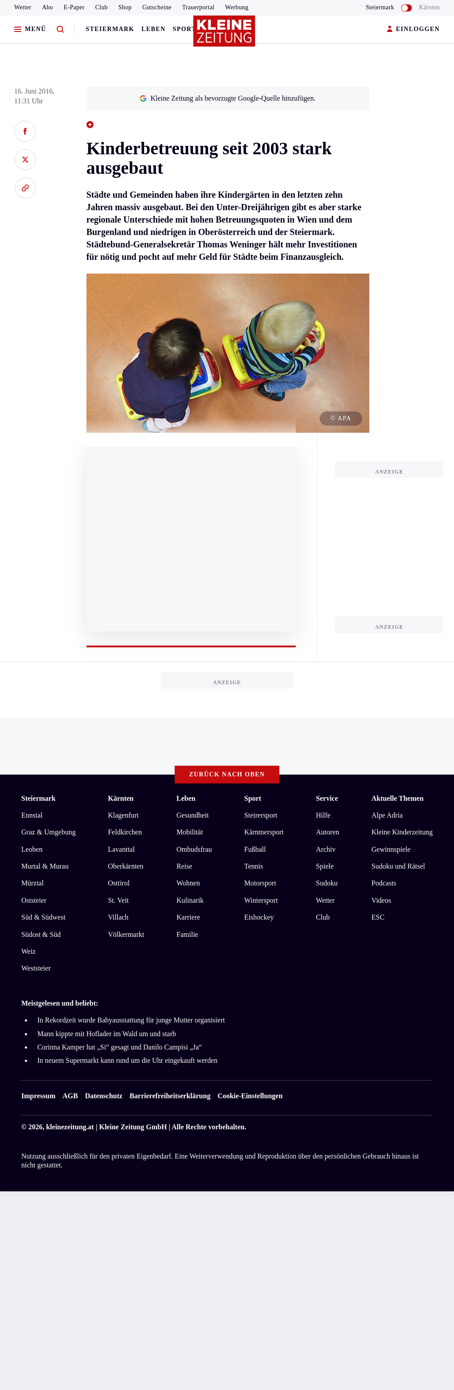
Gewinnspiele (391, 849)
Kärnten (429, 7)
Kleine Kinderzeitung (402, 832)
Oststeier (34, 900)
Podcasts (384, 883)
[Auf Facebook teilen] (25, 131)
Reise (184, 866)
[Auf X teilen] (25, 159)
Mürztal (32, 883)
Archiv (326, 849)
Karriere (188, 917)
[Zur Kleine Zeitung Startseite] (224, 35)
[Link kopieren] (25, 188)
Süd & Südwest (43, 917)
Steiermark (110, 29)
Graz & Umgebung (48, 832)
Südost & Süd (41, 934)
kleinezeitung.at (70, 1127)
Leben (153, 29)
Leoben (32, 849)
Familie (187, 934)
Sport (184, 29)
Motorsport (260, 883)
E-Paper (74, 7)
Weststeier (36, 968)
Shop (125, 7)
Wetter (22, 7)
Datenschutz (103, 1096)
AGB (70, 1096)
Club (101, 7)
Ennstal (32, 815)
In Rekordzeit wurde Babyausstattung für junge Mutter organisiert (131, 1020)
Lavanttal (121, 849)
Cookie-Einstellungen (250, 1096)
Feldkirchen (124, 832)
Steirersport (261, 815)
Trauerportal (198, 7)
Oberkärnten (125, 866)
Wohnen (188, 883)
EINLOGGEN (413, 29)
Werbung (237, 7)
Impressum (38, 1096)
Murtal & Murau (45, 866)
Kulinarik (190, 900)
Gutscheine (157, 7)
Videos (381, 900)
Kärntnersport (264, 832)
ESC (378, 917)
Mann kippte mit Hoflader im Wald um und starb (106, 1034)
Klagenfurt (123, 815)
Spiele (325, 866)
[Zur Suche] (60, 29)
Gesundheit (192, 815)
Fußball (255, 849)
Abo (47, 7)
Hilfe (323, 815)
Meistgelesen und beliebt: (59, 1003)
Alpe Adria (387, 815)
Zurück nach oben (227, 774)
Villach (118, 917)
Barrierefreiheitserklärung (169, 1096)
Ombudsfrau (194, 849)
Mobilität (189, 832)
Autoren (327, 832)
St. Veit (118, 900)
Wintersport (261, 900)
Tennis (253, 866)
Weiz (28, 951)
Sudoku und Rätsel (398, 866)
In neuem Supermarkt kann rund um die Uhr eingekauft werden (127, 1060)
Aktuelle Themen (397, 798)
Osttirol (118, 883)
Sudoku (327, 883)
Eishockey (259, 917)
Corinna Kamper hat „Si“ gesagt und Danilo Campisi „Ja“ (119, 1047)
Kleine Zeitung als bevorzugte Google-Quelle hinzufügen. (227, 98)
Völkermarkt (126, 934)
